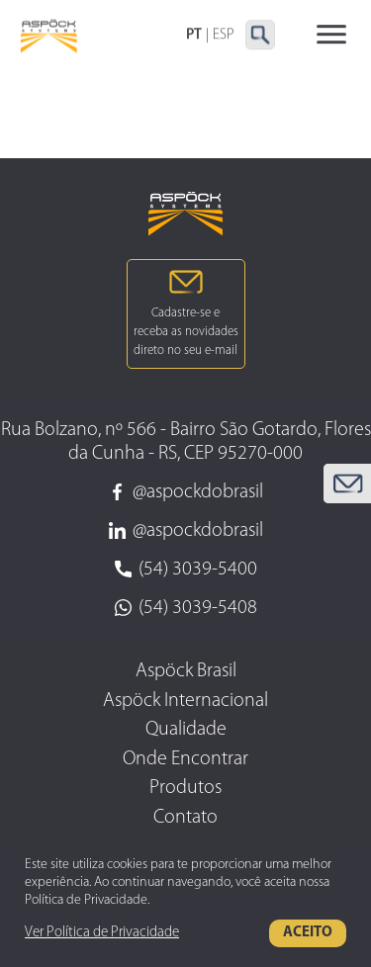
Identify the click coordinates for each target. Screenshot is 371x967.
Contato (185, 818)
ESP (223, 35)
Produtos (185, 788)
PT (194, 35)
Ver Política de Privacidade (102, 932)
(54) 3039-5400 (186, 569)
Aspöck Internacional (185, 701)
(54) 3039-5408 (186, 608)
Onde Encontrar (185, 759)
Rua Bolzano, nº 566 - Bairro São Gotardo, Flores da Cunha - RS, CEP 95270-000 (186, 442)
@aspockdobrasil (186, 492)
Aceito (307, 932)
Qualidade (186, 730)
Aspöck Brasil (186, 671)
